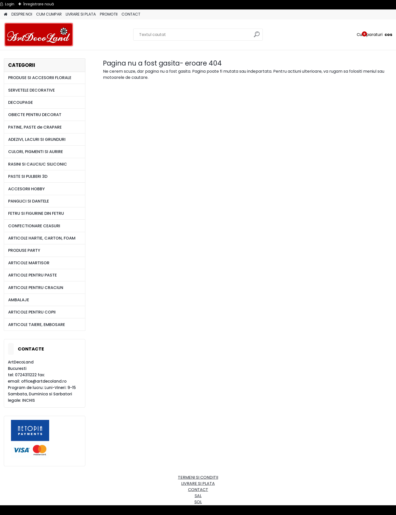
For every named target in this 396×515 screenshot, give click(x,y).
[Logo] (39, 34)
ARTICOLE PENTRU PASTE (32, 275)
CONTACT (131, 14)
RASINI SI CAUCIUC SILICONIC (37, 164)
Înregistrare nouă (38, 4)
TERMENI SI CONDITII (198, 477)
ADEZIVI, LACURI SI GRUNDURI (36, 139)
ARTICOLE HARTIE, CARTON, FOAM (41, 238)
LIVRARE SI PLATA (81, 14)
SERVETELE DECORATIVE (31, 90)
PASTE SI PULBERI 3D (27, 176)
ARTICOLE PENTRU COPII (32, 312)
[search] (257, 36)
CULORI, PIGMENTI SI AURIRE (35, 152)
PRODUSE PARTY (24, 250)
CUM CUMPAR (49, 14)
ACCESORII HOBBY (26, 189)
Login (9, 4)
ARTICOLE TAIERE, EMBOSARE (36, 325)
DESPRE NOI (21, 14)
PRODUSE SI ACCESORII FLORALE (39, 78)
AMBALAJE (18, 300)
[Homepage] (5, 14)
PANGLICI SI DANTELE (28, 201)
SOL (198, 502)
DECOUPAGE (20, 102)
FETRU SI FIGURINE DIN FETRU (36, 213)
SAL (198, 496)
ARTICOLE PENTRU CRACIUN (35, 288)
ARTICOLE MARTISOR (28, 263)
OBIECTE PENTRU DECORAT (34, 115)
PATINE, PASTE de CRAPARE (35, 127)
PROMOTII (108, 14)
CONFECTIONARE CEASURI (34, 226)
